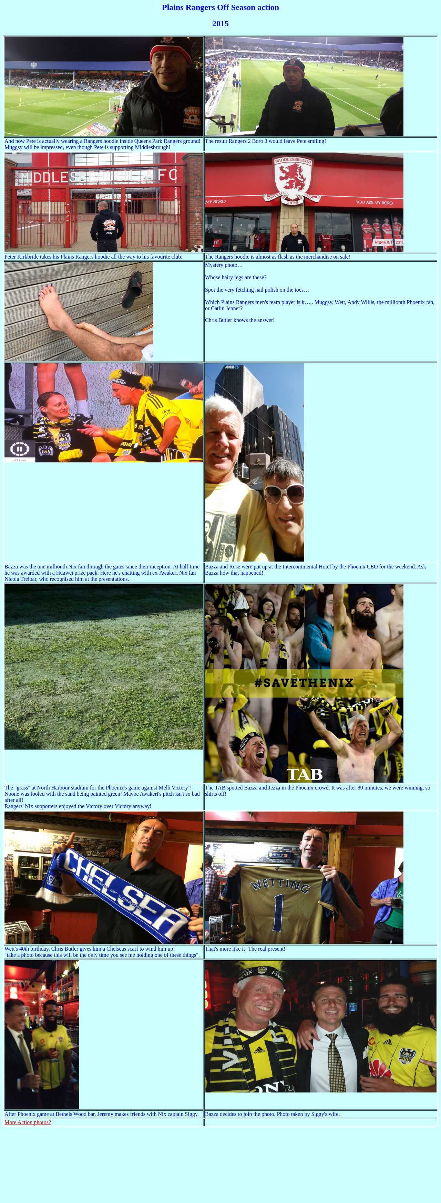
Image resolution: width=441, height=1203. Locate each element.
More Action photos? (27, 1122)
